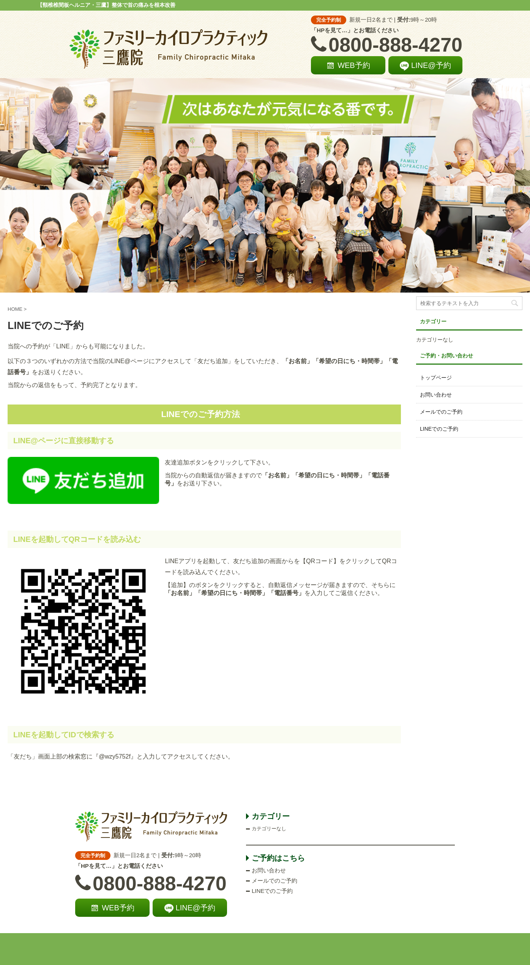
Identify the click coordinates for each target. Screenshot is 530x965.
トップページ (436, 378)
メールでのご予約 (441, 412)
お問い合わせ (436, 395)
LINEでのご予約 (439, 429)
